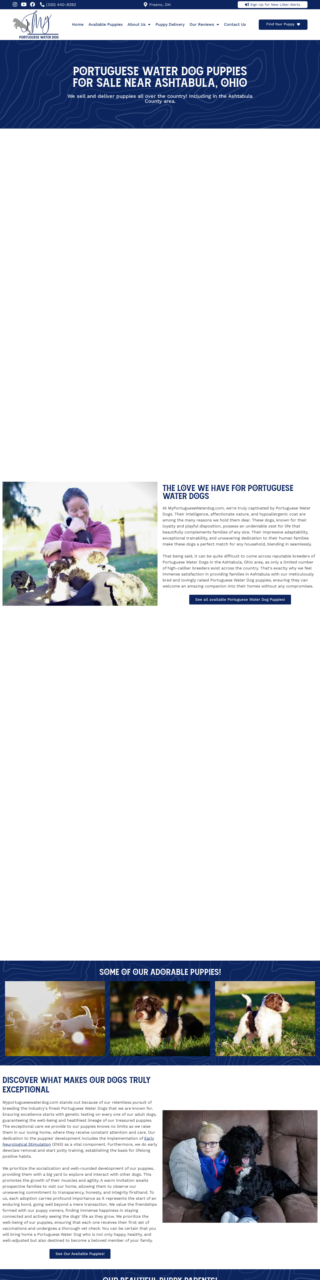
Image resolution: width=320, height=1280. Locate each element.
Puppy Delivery (170, 24)
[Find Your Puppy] (298, 24)
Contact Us (235, 24)
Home (78, 24)
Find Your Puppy (280, 24)
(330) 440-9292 (61, 4)
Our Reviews (204, 24)
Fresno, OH (160, 4)
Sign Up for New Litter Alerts (275, 5)
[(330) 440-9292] (42, 4)
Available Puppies (105, 24)
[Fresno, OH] (145, 4)
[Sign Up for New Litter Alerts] (247, 4)
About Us (139, 24)
